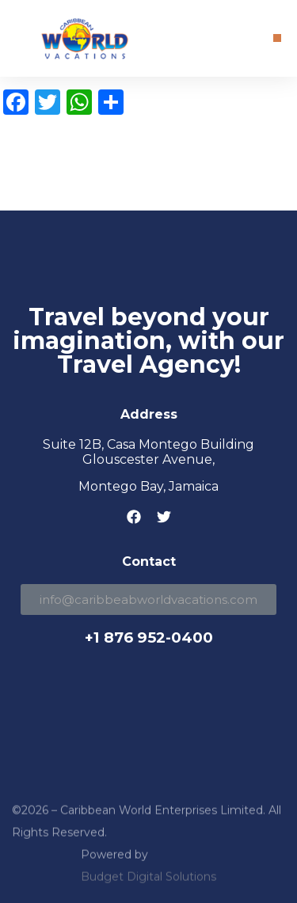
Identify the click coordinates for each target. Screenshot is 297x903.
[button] (277, 38)
